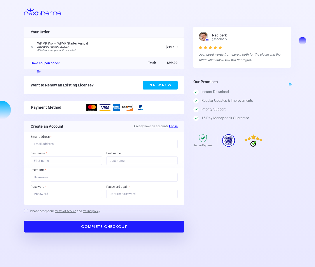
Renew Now (159, 85)
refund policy (91, 212)
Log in (173, 127)
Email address (41, 137)
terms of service (65, 212)
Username (44, 171)
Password (44, 188)
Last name (113, 154)
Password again (124, 188)
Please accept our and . (65, 212)
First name (39, 154)
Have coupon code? (45, 64)
